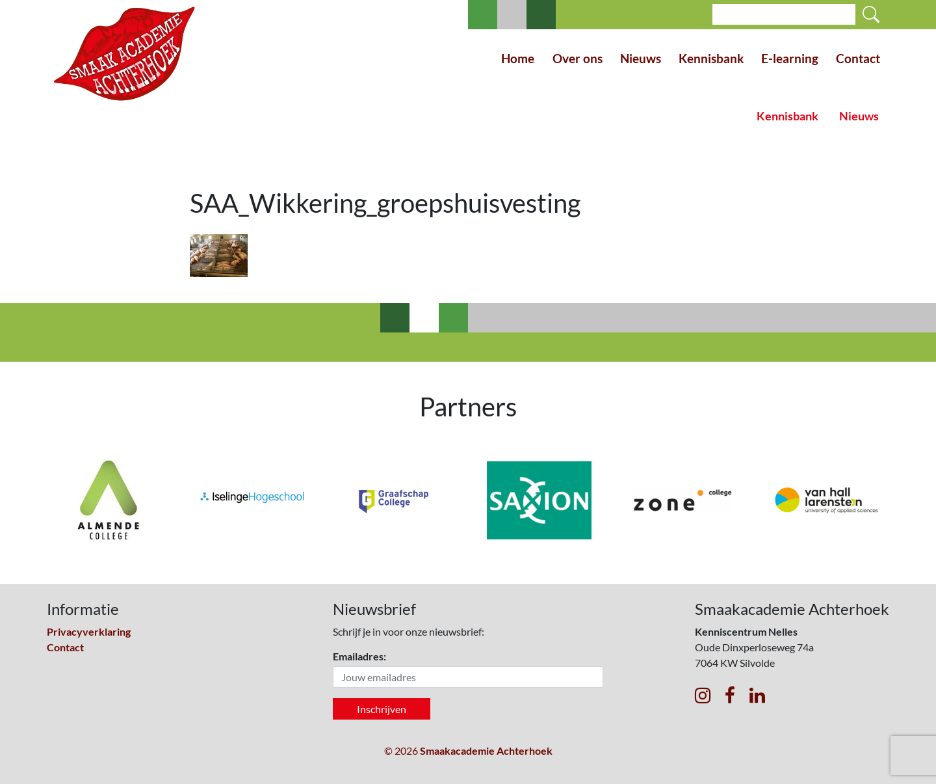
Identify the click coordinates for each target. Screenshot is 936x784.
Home (517, 58)
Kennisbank (711, 58)
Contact (858, 58)
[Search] (783, 14)
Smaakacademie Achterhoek (486, 750)
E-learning (789, 58)
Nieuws (640, 58)
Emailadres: (359, 656)
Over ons (577, 58)
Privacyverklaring (89, 631)
